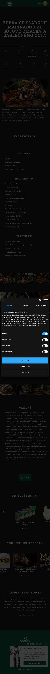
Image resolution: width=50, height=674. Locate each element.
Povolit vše (25, 360)
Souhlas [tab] (9, 306)
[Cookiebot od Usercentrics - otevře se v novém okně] (39, 300)
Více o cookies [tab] (41, 306)
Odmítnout (25, 372)
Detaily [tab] (25, 306)
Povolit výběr (25, 366)
